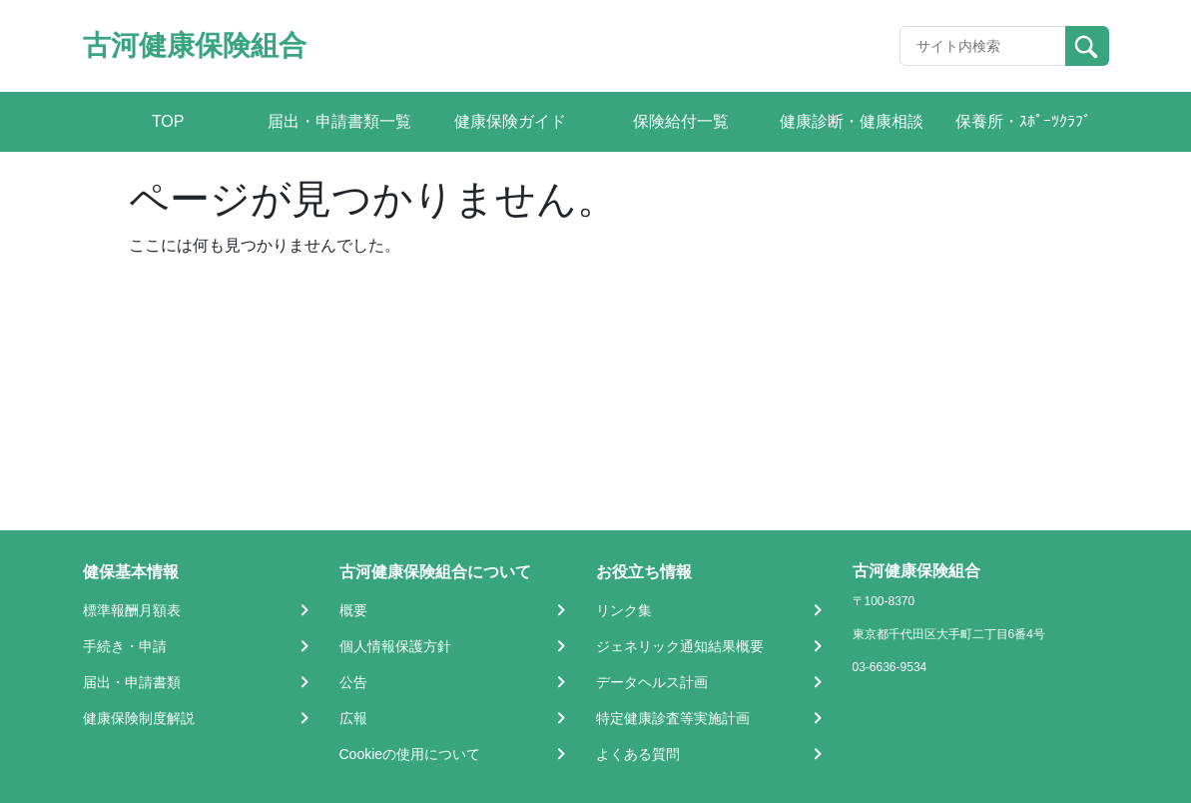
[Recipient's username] (982, 46)
